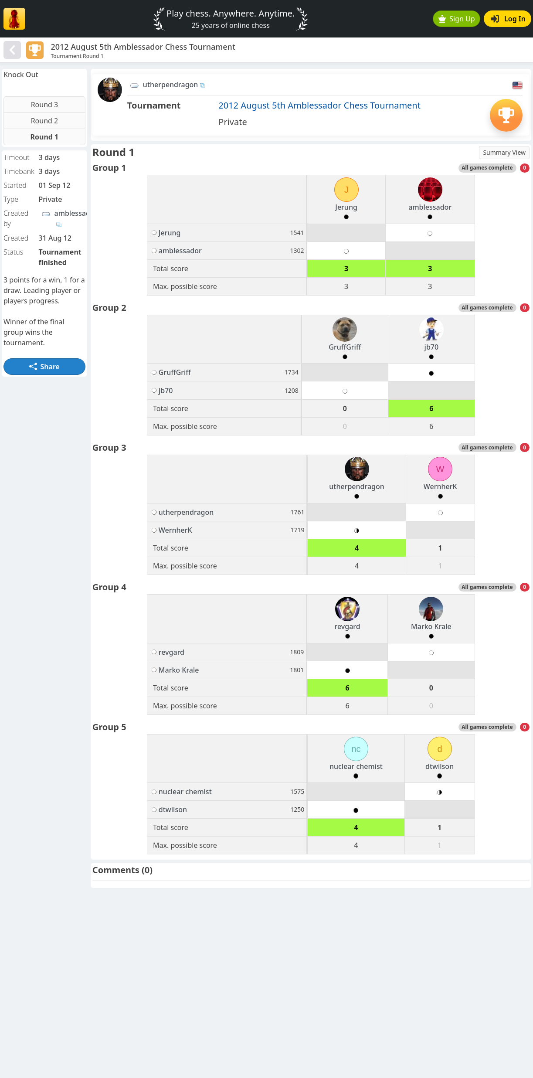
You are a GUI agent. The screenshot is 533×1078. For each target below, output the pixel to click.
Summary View (504, 152)
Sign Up (456, 19)
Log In (508, 19)
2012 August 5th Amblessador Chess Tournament (319, 105)
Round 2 (44, 121)
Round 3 (44, 104)
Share (44, 366)
